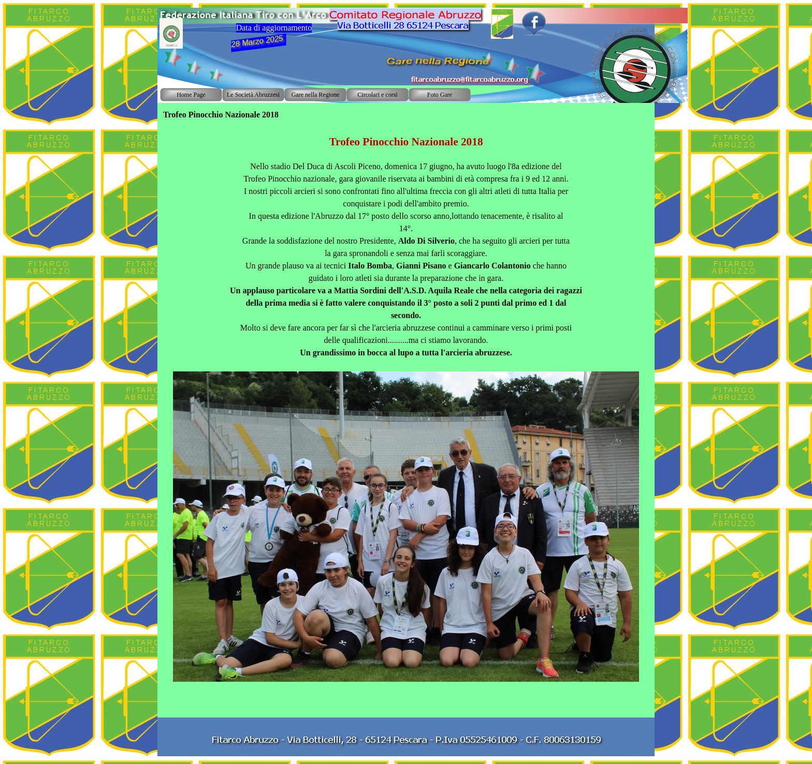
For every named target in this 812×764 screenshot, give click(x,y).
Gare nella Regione (316, 94)
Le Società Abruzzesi (253, 94)
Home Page (191, 94)
